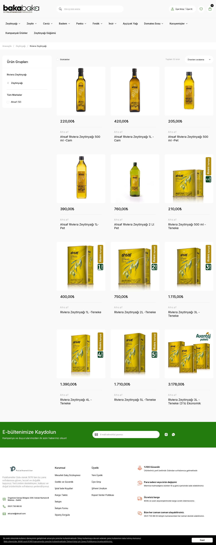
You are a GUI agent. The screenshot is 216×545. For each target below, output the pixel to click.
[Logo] (27, 9)
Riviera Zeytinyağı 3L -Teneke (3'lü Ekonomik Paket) (184, 402)
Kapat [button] (202, 540)
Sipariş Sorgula (62, 515)
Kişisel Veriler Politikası (103, 495)
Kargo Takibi (61, 495)
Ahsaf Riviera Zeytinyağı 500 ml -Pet (188, 138)
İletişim (58, 502)
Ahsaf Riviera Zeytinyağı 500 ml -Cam (80, 138)
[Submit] (96, 435)
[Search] (90, 9)
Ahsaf (64, 132)
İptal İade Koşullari (64, 489)
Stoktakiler (65, 59)
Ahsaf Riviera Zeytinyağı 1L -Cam (134, 138)
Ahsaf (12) (16, 102)
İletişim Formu (61, 509)
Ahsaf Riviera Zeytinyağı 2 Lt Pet (134, 226)
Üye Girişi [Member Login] (179, 9)
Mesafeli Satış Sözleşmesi (67, 476)
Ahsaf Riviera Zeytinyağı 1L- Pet (79, 226)
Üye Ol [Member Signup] (189, 9)
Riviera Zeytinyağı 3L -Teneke (184, 314)
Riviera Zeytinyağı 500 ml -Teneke (187, 226)
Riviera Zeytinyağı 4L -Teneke (76, 402)
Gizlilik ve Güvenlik (64, 482)
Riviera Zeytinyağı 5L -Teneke (135, 400)
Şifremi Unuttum (99, 489)
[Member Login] (172, 9)
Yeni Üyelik (97, 476)
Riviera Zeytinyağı (38, 46)
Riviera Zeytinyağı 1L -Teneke (80, 312)
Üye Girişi (96, 482)
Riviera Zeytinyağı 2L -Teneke (135, 312)
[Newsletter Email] (126, 435)
